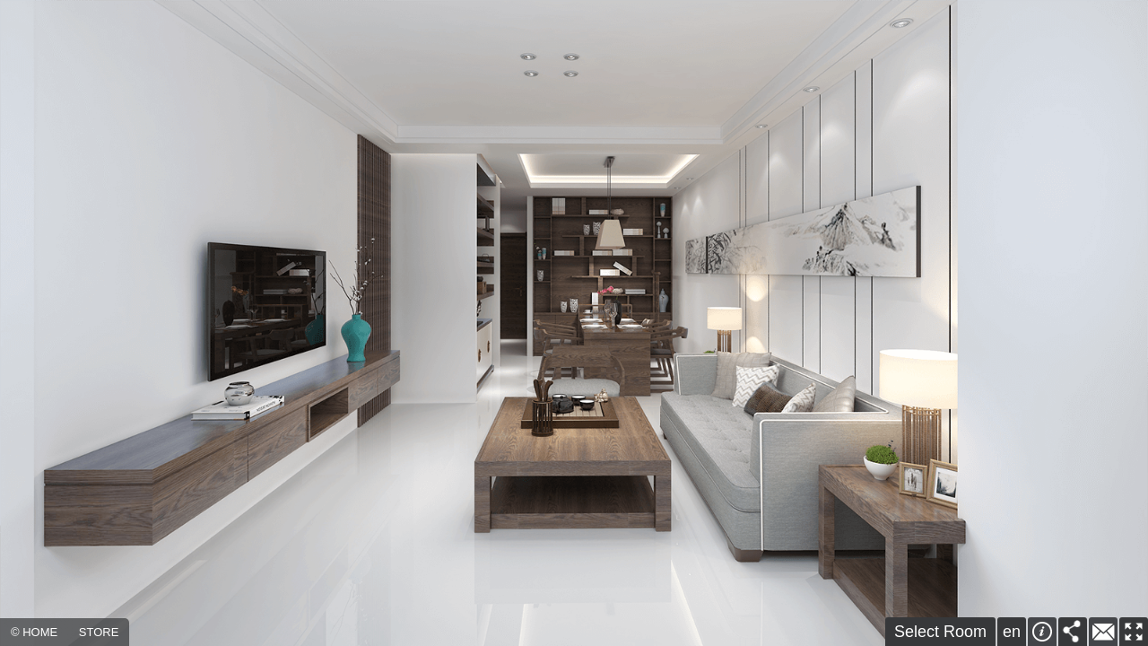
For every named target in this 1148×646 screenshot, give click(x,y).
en (1012, 632)
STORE (99, 632)
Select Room (940, 632)
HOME (39, 632)
